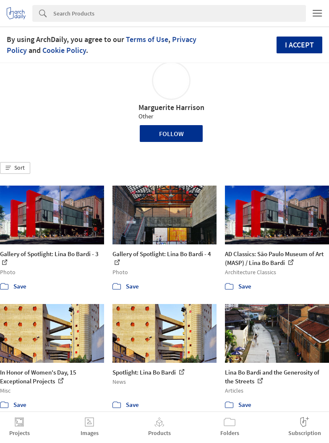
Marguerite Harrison (171, 107)
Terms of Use (147, 39)
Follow (171, 133)
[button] (15, 168)
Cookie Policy (64, 50)
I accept (299, 45)
